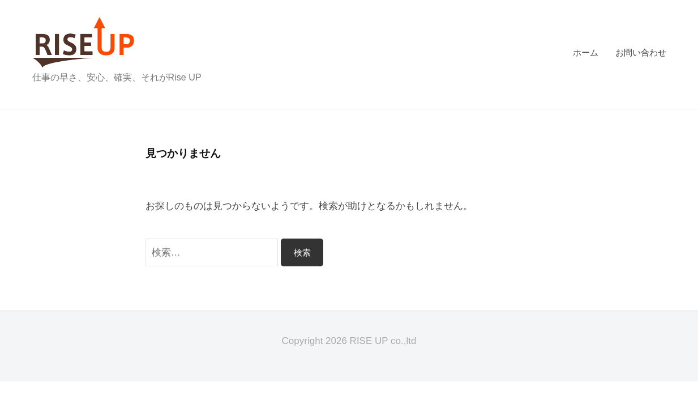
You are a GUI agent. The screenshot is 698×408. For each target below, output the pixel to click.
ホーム (585, 52)
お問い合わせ (640, 52)
